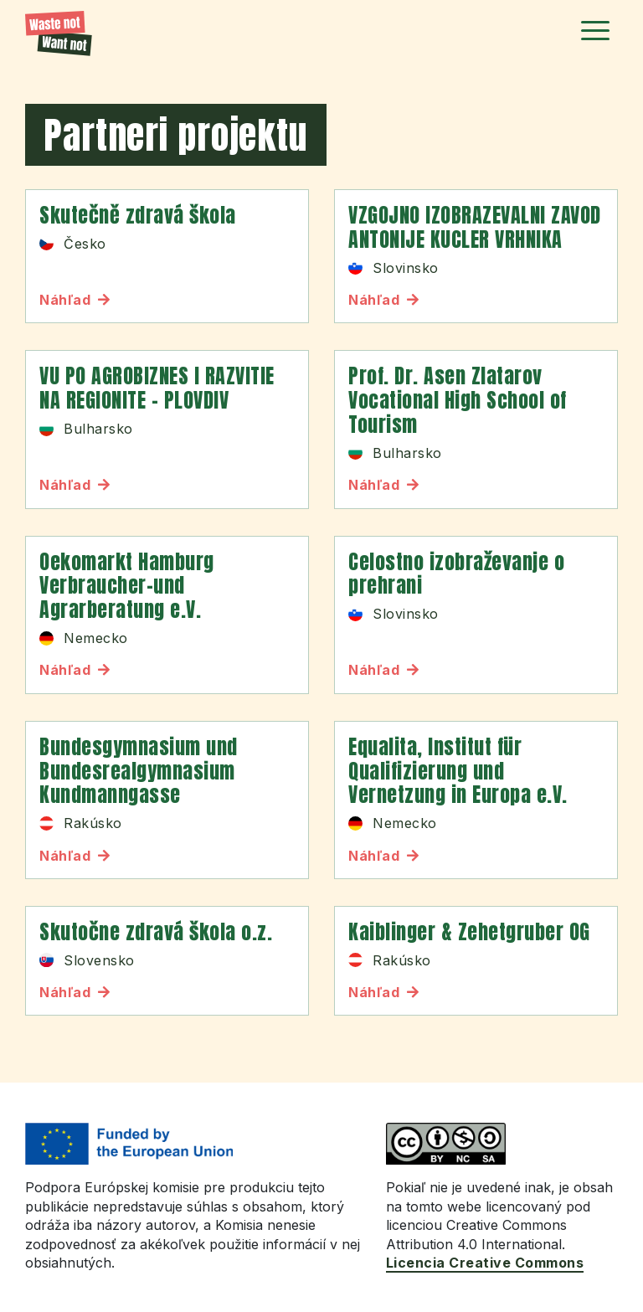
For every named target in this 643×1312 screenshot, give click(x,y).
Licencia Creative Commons (485, 1262)
